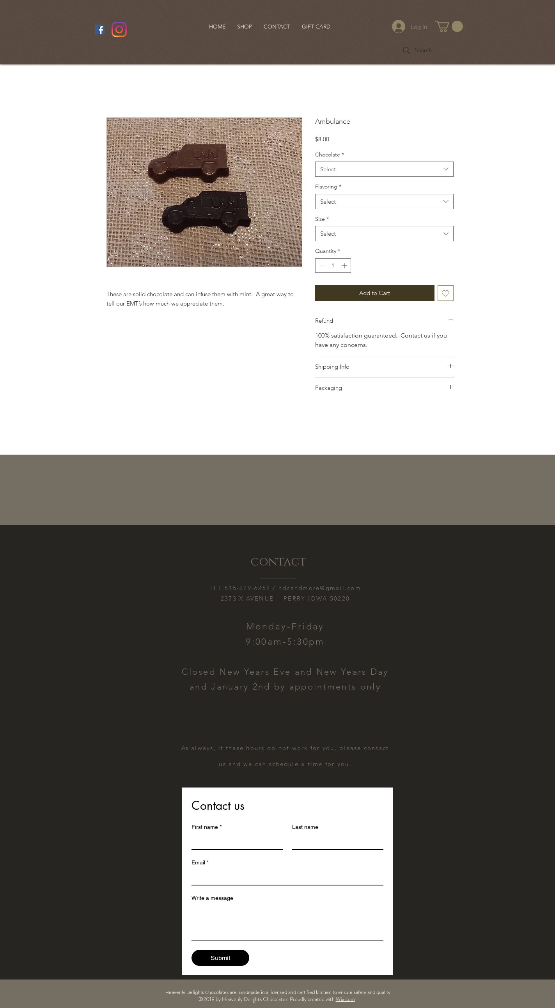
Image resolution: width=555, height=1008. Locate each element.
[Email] (285, 877)
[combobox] (384, 169)
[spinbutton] (333, 265)
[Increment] (345, 265)
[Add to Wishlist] (446, 293)
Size (322, 218)
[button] (449, 26)
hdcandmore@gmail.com (319, 588)
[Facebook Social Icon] (100, 29)
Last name (305, 827)
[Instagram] (119, 29)
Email (200, 862)
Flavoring (328, 186)
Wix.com (345, 999)
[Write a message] (287, 922)
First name (207, 827)
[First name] (235, 841)
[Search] (416, 50)
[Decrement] (321, 265)
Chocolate (329, 154)
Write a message (212, 898)
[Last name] (335, 841)
